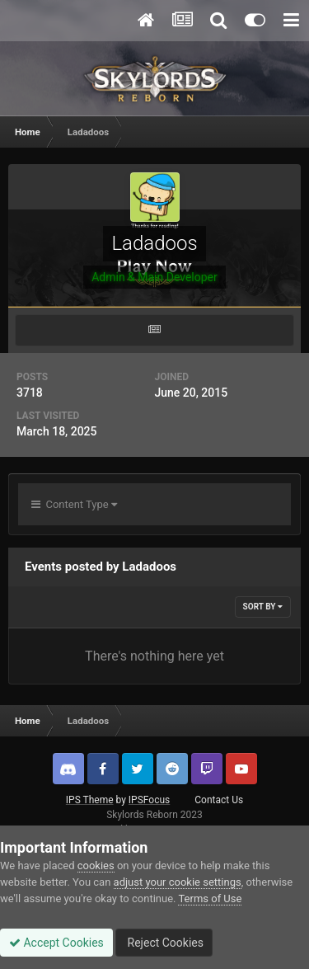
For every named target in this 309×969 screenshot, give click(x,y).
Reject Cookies (164, 942)
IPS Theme (90, 800)
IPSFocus (149, 800)
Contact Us (218, 800)
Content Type (74, 504)
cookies (96, 865)
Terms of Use (209, 898)
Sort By (263, 606)
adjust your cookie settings (177, 882)
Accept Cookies (56, 942)
